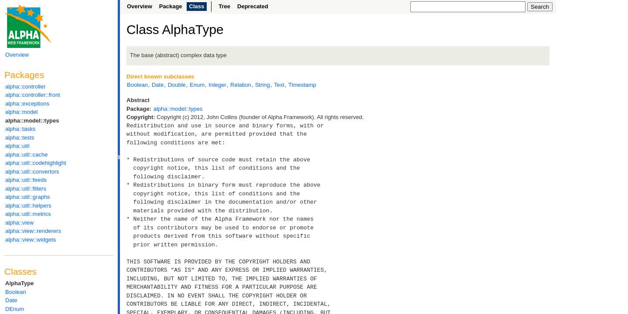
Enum (197, 85)
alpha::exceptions (27, 103)
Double (177, 85)
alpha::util (17, 146)
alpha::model (21, 112)
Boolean (15, 292)
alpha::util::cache (26, 154)
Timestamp (302, 85)
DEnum (14, 309)
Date (11, 300)
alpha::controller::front (32, 95)
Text (279, 85)
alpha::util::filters (25, 188)
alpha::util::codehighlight (35, 163)
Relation (240, 85)
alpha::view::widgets (30, 239)
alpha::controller (25, 86)
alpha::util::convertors (32, 171)
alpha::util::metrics (28, 214)
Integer (217, 85)
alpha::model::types (32, 120)
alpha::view (19, 222)
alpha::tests (19, 137)
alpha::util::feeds (26, 180)
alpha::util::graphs (27, 197)
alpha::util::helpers (28, 205)
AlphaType (19, 283)
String (262, 85)
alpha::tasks (20, 129)
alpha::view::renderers (33, 231)
